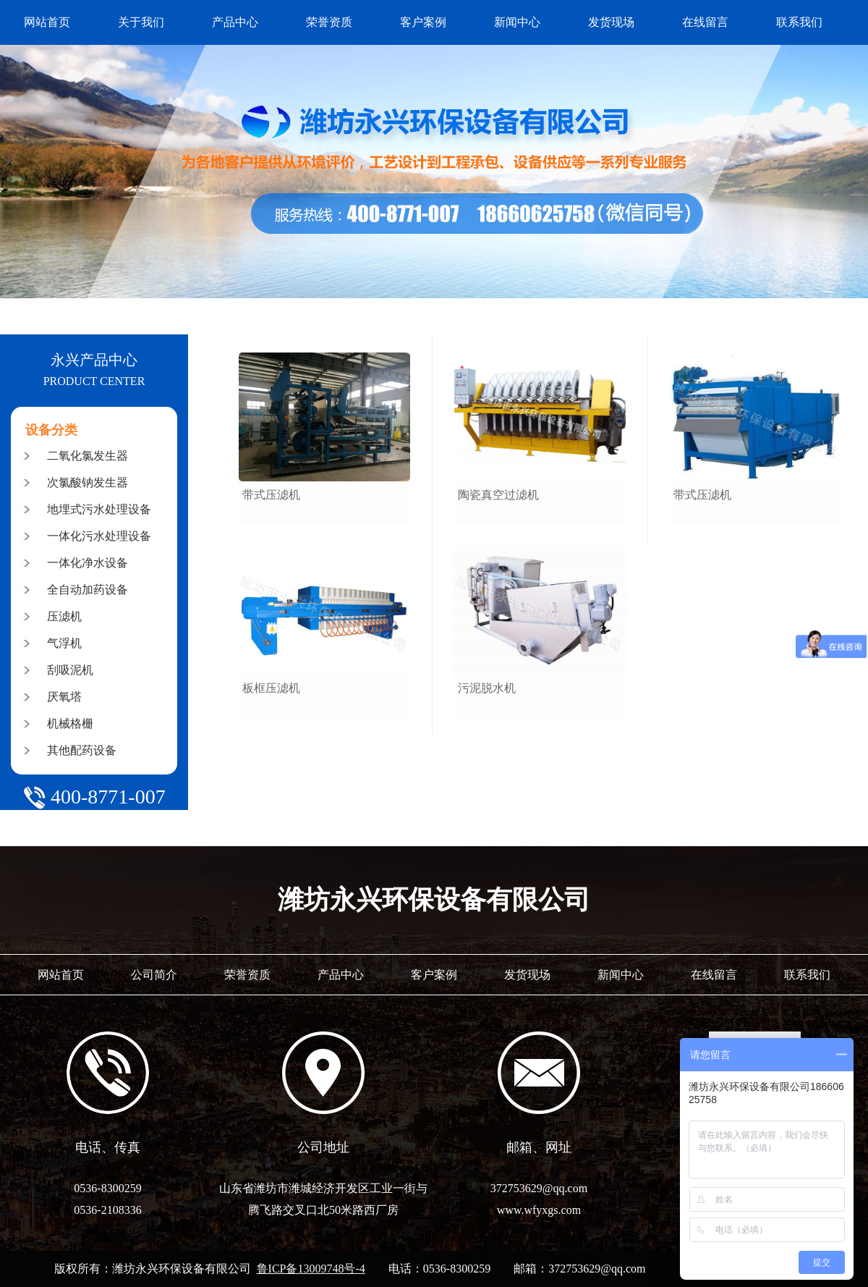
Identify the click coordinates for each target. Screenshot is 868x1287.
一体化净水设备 (87, 563)
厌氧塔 (64, 697)
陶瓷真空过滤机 (498, 495)
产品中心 (235, 22)
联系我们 (799, 22)
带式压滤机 (271, 495)
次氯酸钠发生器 (87, 482)
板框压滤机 (271, 688)
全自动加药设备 (87, 589)
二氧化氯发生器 (87, 456)
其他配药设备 (81, 750)
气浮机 (64, 643)
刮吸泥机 (70, 670)
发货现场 (611, 22)
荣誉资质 (329, 22)
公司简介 (154, 975)
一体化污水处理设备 (99, 536)
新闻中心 (517, 22)
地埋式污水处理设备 (99, 509)
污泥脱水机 (487, 688)
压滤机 (64, 616)
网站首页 (47, 22)
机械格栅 (70, 723)
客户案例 (423, 22)
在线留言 (705, 22)
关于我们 (141, 22)
